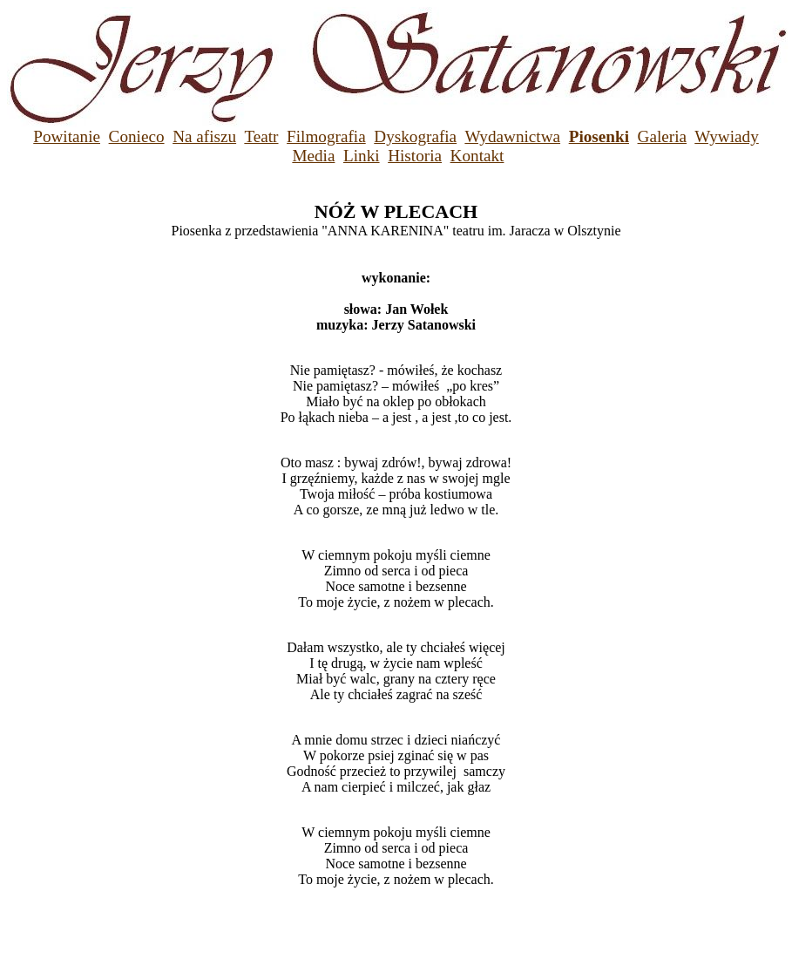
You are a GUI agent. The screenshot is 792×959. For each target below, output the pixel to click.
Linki (361, 155)
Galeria (662, 136)
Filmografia (326, 136)
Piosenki (599, 136)
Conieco (137, 136)
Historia (415, 155)
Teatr (261, 136)
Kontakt (477, 155)
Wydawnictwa (512, 136)
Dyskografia (415, 136)
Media (313, 155)
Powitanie (66, 136)
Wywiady (726, 136)
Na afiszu (204, 136)
